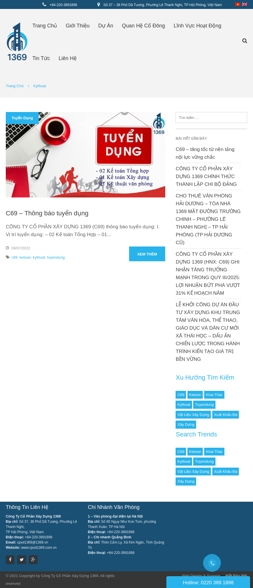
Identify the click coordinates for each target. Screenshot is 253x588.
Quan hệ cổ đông (143, 26)
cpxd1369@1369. (30, 542)
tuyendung (56, 257)
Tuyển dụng (22, 118)
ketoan (25, 257)
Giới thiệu (78, 26)
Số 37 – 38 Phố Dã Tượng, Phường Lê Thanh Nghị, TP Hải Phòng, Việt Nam (162, 5)
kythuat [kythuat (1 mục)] (183, 404)
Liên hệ (68, 58)
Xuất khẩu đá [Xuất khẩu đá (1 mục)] (225, 414)
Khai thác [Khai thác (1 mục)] (214, 395)
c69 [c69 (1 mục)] (180, 395)
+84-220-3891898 (63, 5)
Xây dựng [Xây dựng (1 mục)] (185, 424)
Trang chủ (44, 26)
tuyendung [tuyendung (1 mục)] (204, 404)
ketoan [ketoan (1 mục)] (195, 395)
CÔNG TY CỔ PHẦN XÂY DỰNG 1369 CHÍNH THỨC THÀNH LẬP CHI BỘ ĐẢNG (206, 176)
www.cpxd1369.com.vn (39, 548)
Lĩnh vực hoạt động (197, 26)
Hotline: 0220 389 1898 (208, 582)
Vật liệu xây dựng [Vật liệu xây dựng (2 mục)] (193, 414)
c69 (15, 257)
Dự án (105, 26)
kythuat (39, 257)
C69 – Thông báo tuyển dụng (47, 213)
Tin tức (41, 58)
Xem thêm (147, 254)
